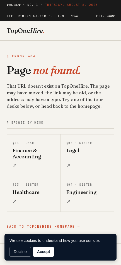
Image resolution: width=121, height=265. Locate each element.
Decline (20, 251)
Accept (43, 251)
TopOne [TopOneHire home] (26, 31)
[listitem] (33, 155)
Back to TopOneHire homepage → (43, 226)
